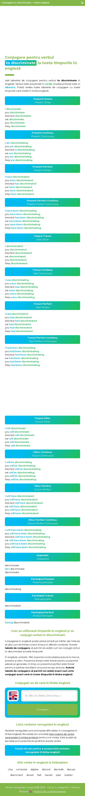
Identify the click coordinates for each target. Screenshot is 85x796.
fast (39, 775)
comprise (21, 769)
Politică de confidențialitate (50, 791)
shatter (68, 775)
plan (58, 775)
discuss (71, 769)
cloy (10, 769)
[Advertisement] (42, 29)
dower (30, 775)
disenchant (16, 775)
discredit (59, 769)
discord (46, 769)
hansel (48, 775)
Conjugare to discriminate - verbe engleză (25, 2)
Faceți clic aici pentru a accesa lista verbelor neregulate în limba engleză (42, 750)
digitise (35, 769)
